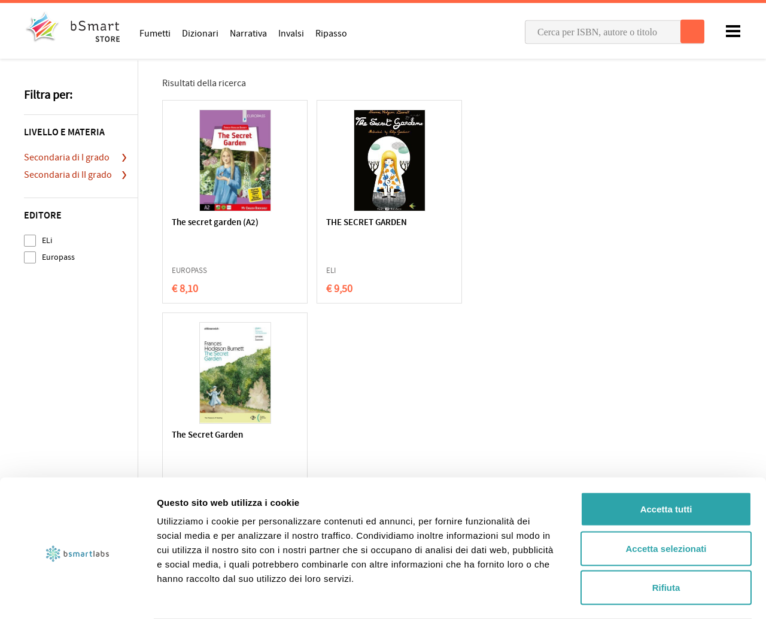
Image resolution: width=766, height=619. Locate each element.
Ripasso (331, 33)
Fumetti (155, 33)
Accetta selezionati (665, 501)
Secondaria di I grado (67, 157)
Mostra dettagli (629, 595)
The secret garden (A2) (215, 223)
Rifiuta (666, 540)
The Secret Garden (440, 223)
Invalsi (291, 33)
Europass (58, 257)
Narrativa (248, 33)
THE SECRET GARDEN (328, 223)
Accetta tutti (666, 462)
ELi (47, 240)
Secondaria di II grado (68, 175)
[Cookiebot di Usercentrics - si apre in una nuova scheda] (77, 596)
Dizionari (200, 33)
